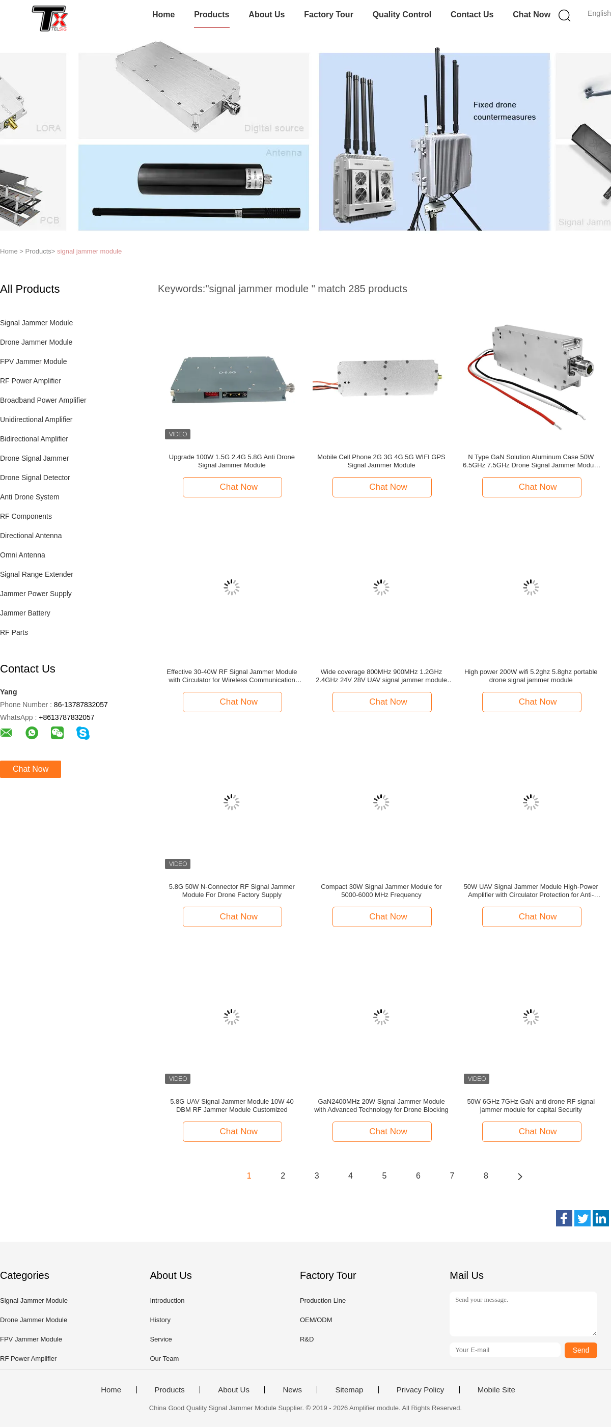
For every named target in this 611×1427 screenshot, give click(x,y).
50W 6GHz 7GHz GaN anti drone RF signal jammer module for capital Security (531, 1105)
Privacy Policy (420, 1389)
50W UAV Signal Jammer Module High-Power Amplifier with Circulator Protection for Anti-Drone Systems (531, 891)
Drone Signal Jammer (34, 458)
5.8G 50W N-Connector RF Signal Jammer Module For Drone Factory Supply (232, 891)
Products (211, 14)
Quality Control (402, 14)
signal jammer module (89, 251)
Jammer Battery (25, 613)
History (160, 1320)
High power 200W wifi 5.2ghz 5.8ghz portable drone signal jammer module (531, 676)
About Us (266, 14)
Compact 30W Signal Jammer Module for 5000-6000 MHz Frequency (381, 891)
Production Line (323, 1300)
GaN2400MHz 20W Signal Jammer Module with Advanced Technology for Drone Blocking (381, 1105)
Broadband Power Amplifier (43, 400)
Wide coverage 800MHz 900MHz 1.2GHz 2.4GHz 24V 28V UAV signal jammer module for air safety (381, 676)
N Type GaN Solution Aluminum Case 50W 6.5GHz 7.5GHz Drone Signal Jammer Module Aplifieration (531, 461)
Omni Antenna (22, 555)
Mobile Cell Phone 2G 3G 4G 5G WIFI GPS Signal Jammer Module (381, 461)
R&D (307, 1339)
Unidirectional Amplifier (36, 419)
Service (161, 1339)
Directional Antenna (31, 535)
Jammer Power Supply (36, 594)
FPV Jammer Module (33, 361)
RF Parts (14, 632)
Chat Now (531, 14)
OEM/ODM (316, 1320)
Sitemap (349, 1389)
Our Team (164, 1358)
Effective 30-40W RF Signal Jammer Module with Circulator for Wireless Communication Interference (231, 676)
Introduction (167, 1300)
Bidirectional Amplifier (34, 439)
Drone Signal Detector (35, 477)
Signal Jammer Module (36, 323)
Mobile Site (496, 1389)
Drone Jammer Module (36, 342)
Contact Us (472, 14)
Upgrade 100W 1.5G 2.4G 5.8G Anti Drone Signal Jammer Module (232, 461)
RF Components (26, 516)
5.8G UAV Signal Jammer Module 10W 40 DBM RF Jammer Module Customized (232, 1105)
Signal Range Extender (36, 574)
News (292, 1389)
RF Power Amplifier (30, 381)
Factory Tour (328, 14)
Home (163, 14)
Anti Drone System (30, 497)
